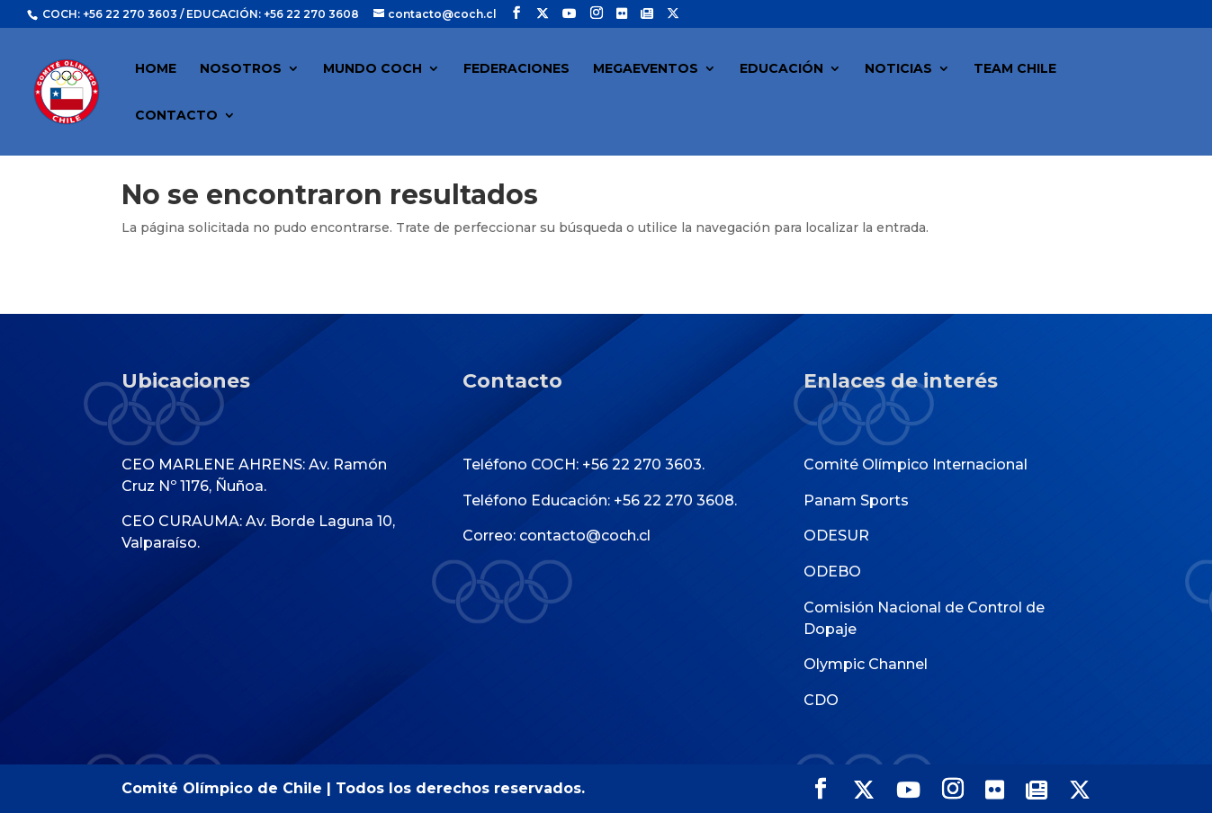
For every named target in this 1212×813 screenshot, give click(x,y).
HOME (155, 69)
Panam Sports (856, 500)
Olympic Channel (866, 664)
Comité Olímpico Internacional (916, 464)
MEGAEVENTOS (645, 69)
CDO (821, 700)
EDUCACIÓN (781, 69)
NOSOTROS (241, 69)
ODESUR (836, 535)
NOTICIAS (898, 69)
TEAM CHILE (1015, 69)
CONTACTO (176, 116)
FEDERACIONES (516, 69)
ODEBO (832, 571)
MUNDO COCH (372, 69)
